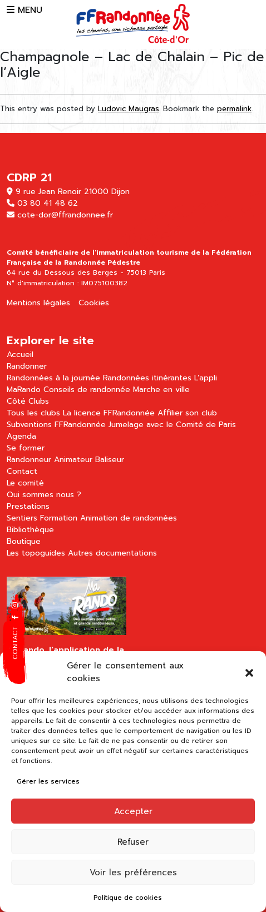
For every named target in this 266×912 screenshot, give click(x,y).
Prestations (28, 506)
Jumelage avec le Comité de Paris (172, 424)
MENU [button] (24, 10)
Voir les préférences (133, 872)
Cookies (93, 303)
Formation (58, 518)
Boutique (24, 541)
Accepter (133, 811)
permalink (234, 108)
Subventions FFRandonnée (56, 424)
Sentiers (22, 518)
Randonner (27, 366)
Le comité (25, 483)
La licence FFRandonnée (109, 413)
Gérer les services (48, 781)
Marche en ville (161, 389)
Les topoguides (36, 553)
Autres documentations (112, 553)
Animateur (73, 459)
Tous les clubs (33, 413)
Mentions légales (38, 303)
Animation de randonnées (128, 518)
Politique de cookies (127, 898)
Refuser (133, 842)
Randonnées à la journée (53, 378)
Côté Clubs (28, 401)
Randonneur (29, 459)
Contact (22, 471)
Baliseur (109, 459)
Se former (26, 448)
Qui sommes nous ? (44, 494)
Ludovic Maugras (128, 108)
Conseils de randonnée (86, 389)
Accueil (20, 354)
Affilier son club (187, 413)
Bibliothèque (30, 530)
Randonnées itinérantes (147, 378)
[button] (249, 672)
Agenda (21, 436)
